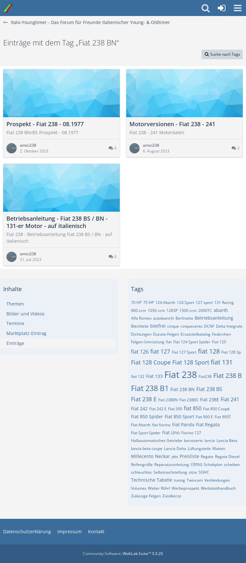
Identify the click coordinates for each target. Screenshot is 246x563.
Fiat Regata (208, 424)
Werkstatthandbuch (218, 488)
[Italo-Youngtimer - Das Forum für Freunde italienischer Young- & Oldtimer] (8, 8)
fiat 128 (209, 351)
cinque (173, 326)
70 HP (136, 302)
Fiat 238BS (188, 400)
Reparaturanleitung (171, 464)
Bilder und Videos (25, 314)
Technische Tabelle (151, 480)
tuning (179, 480)
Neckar (162, 456)
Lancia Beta (227, 440)
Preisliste (189, 456)
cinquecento (191, 326)
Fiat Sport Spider (145, 433)
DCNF (209, 326)
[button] (237, 8)
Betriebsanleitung (214, 318)
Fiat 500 (175, 409)
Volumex (138, 488)
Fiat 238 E (144, 399)
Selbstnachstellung (170, 472)
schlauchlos (141, 472)
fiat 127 (160, 351)
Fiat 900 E (204, 417)
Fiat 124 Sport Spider (191, 342)
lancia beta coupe (146, 448)
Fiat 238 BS (209, 389)
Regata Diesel (227, 456)
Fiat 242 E (158, 409)
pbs (175, 456)
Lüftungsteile (199, 448)
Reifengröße (142, 464)
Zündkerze (171, 496)
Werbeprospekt (185, 488)
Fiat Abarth (141, 425)
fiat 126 (140, 351)
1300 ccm (188, 310)
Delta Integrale (229, 326)
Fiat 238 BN (182, 389)
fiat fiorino (161, 425)
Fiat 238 (180, 374)
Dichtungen (141, 334)
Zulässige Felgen (146, 496)
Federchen (221, 334)
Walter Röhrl (159, 488)
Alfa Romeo (141, 318)
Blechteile (140, 326)
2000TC (205, 310)
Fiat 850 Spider (147, 416)
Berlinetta (184, 318)
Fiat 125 (219, 342)
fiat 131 (222, 362)
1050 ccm (156, 310)
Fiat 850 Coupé (216, 409)
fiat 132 (137, 376)
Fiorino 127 (191, 433)
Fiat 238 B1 (150, 388)
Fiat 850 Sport (179, 416)
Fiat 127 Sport (184, 352)
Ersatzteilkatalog (195, 334)
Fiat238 (205, 376)
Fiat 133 (154, 376)
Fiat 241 (230, 399)
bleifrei (158, 326)
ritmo (196, 464)
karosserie (193, 440)
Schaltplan (213, 464)
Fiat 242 (139, 408)
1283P (172, 310)
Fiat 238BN (168, 400)
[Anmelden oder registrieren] (221, 8)
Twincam (195, 480)
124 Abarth (165, 302)
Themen (15, 304)
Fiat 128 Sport (190, 362)
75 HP (148, 302)
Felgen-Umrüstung (147, 342)
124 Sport (185, 302)
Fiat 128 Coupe (151, 362)
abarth (221, 310)
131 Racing (224, 302)
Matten (218, 448)
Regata (207, 456)
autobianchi (163, 318)
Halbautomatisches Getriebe (156, 440)
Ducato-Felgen (166, 334)
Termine (15, 323)
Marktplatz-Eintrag (26, 333)
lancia (209, 440)
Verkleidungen (217, 480)
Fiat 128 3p (231, 352)
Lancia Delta (175, 448)
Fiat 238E (209, 399)
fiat (169, 342)
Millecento (142, 456)
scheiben (232, 464)
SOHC (204, 472)
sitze (193, 472)
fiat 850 (192, 408)
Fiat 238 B (227, 375)
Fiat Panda (183, 424)
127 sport (204, 302)
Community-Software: (123, 553)
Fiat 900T (223, 417)
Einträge (15, 343)
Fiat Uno (171, 432)
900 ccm (138, 310)
